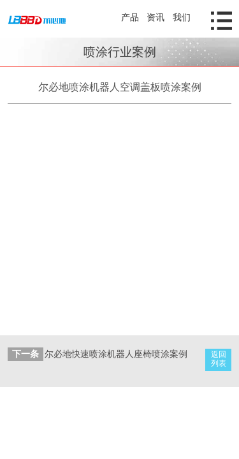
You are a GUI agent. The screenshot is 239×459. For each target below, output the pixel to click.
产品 (130, 17)
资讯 (155, 17)
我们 (182, 17)
